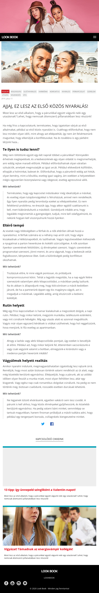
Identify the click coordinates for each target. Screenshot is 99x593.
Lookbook (49, 577)
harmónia (43, 91)
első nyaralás (30, 91)
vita (25, 95)
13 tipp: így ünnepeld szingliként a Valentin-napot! (40, 490)
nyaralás (66, 91)
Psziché (5, 91)
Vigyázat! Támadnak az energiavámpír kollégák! (38, 549)
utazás (5, 95)
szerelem (91, 91)
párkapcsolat (79, 91)
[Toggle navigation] (95, 37)
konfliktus (55, 91)
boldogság (16, 91)
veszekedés (16, 95)
